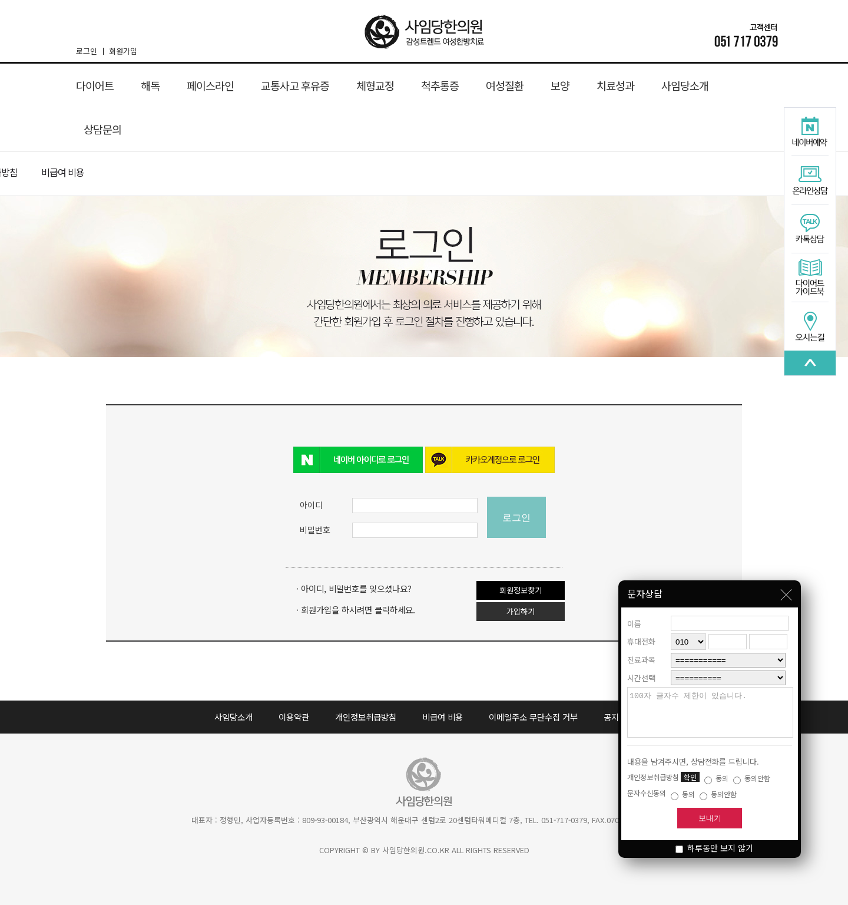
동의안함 (751, 778)
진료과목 (641, 650)
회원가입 (123, 51)
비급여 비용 (62, 172)
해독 (150, 85)
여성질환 (505, 85)
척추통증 (440, 85)
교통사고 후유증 (295, 85)
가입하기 (520, 611)
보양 (560, 85)
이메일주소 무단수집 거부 (533, 717)
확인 (690, 777)
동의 (716, 778)
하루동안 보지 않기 (714, 848)
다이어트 (95, 85)
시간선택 (641, 669)
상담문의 (102, 129)
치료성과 (615, 85)
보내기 (709, 818)
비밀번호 (315, 530)
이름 (634, 614)
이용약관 (294, 717)
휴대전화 (641, 632)
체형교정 (375, 85)
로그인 (89, 51)
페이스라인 (210, 85)
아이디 (311, 505)
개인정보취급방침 (365, 717)
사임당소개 (684, 85)
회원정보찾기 (520, 590)
